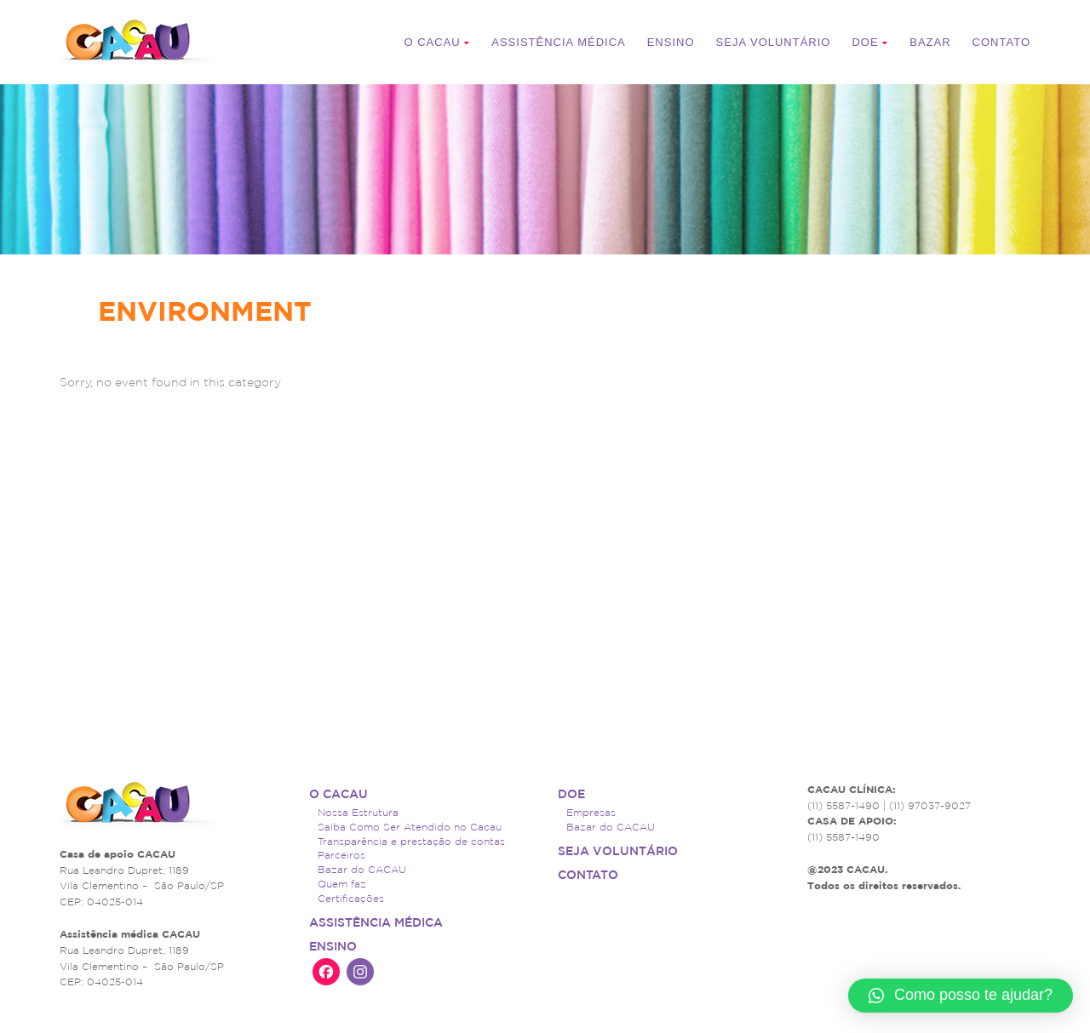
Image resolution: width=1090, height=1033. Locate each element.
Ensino (671, 42)
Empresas (591, 812)
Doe (870, 42)
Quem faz (342, 883)
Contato (1001, 42)
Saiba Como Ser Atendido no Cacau (410, 826)
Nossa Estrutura (358, 812)
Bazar (929, 42)
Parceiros (341, 854)
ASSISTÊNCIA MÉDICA (558, 42)
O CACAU (437, 42)
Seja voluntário (773, 42)
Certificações (351, 898)
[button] (960, 996)
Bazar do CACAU (362, 869)
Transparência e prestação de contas (411, 841)
